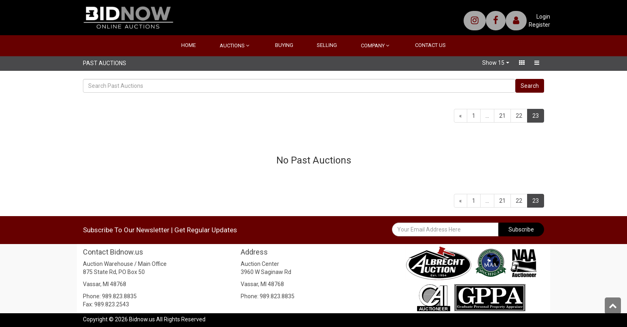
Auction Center (260, 264)
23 (538, 115)
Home (188, 45)
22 (519, 116)
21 (502, 116)
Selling (327, 45)
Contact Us (430, 45)
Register (539, 24)
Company (375, 45)
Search (530, 86)
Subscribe (521, 229)
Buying (284, 45)
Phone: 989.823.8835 (110, 296)
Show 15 (493, 62)
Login (543, 16)
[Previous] (460, 116)
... (487, 116)
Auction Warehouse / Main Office (125, 264)
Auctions (234, 45)
